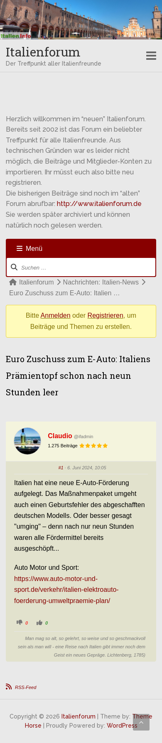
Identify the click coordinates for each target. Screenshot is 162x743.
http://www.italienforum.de (99, 204)
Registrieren (105, 315)
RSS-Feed (25, 687)
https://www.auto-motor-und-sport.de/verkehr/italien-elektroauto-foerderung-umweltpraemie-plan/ (66, 589)
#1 (61, 467)
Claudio (60, 435)
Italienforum (43, 52)
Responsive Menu (151, 55)
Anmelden (56, 315)
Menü (29, 248)
